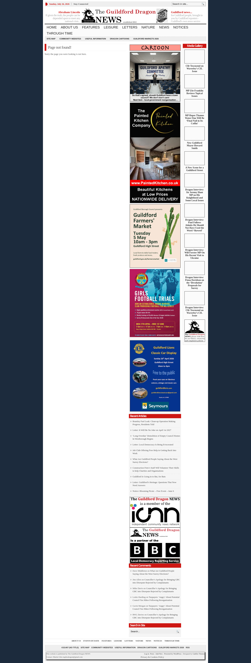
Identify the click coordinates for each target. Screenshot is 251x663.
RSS (188, 648)
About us (69, 27)
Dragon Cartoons (119, 39)
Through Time (60, 33)
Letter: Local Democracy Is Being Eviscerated (153, 444)
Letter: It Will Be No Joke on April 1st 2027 (152, 430)
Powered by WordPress (172, 654)
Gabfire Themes (199, 654)
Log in (146, 654)
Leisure (111, 27)
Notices (180, 27)
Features (91, 27)
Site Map (51, 39)
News (164, 27)
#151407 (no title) (70, 648)
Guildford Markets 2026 (146, 39)
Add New (159, 654)
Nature (148, 27)
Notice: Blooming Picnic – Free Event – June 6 (153, 491)
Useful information (95, 39)
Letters (129, 27)
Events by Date (91, 641)
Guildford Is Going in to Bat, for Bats (149, 476)
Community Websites (70, 39)
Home (52, 27)
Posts (152, 654)
